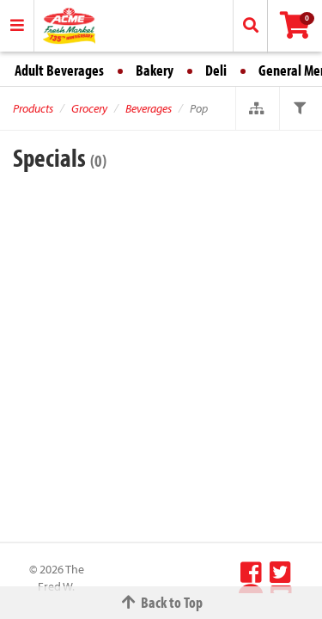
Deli (216, 70)
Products (33, 108)
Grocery (89, 108)
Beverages (148, 108)
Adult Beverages (59, 70)
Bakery (154, 70)
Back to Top (161, 602)
